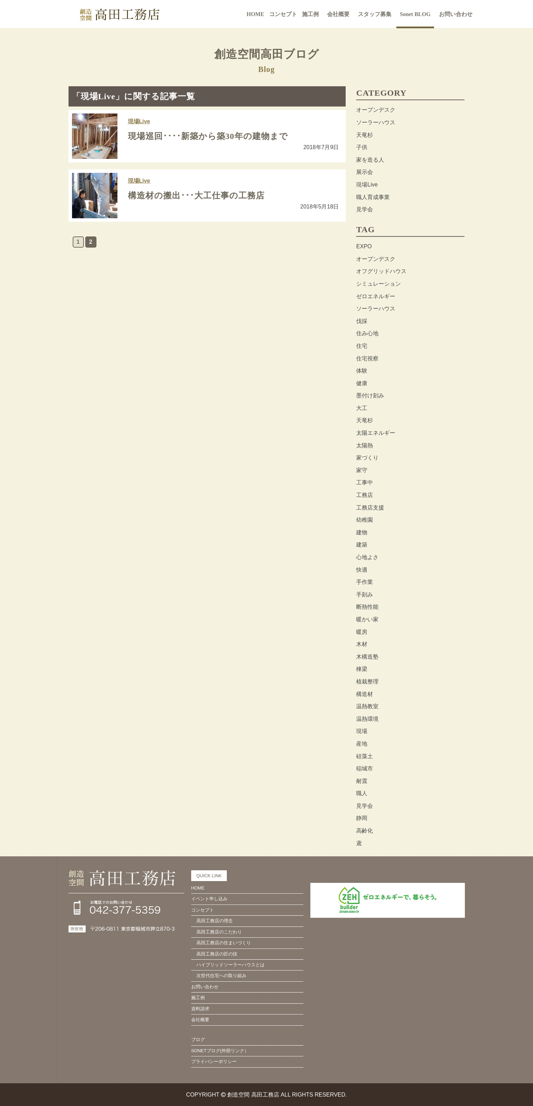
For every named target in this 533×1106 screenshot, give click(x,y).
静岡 (361, 818)
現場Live (139, 121)
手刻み (364, 595)
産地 (361, 744)
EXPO (364, 246)
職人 (361, 793)
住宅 (361, 346)
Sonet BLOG (415, 14)
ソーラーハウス (375, 122)
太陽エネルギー (375, 433)
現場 (361, 731)
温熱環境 (367, 719)
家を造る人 (370, 160)
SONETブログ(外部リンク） (220, 1050)
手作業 (364, 582)
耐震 (361, 781)
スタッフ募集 (374, 14)
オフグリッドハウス (381, 271)
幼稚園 (364, 520)
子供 (361, 147)
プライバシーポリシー (214, 1061)
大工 (361, 408)
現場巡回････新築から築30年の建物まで (208, 136)
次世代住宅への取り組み (221, 975)
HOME (255, 14)
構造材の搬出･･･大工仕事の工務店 (196, 195)
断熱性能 (367, 607)
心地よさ (367, 557)
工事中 (364, 482)
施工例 (310, 14)
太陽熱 (364, 445)
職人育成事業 (373, 197)
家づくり (367, 458)
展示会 (364, 172)
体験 (361, 371)
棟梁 (361, 669)
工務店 (364, 495)
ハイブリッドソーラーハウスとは (230, 964)
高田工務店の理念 (214, 920)
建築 (361, 545)
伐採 (361, 321)
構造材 (364, 694)
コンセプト (202, 910)
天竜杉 (364, 135)
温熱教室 (367, 706)
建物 (361, 532)
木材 (361, 644)
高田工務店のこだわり (219, 932)
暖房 (361, 632)
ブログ (198, 1039)
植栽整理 (367, 681)
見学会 (364, 209)
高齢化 (364, 831)
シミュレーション (378, 284)
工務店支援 (370, 508)
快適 (361, 570)
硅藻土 (364, 756)
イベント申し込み (209, 898)
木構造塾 (367, 657)
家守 (361, 470)
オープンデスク (375, 110)
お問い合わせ (456, 14)
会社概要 (338, 14)
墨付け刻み (370, 395)
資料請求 (200, 1008)
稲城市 (364, 768)
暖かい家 (367, 619)
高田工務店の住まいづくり (223, 942)
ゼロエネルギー (375, 296)
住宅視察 (367, 358)
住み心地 (367, 333)
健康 (361, 383)
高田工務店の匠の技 (216, 954)
